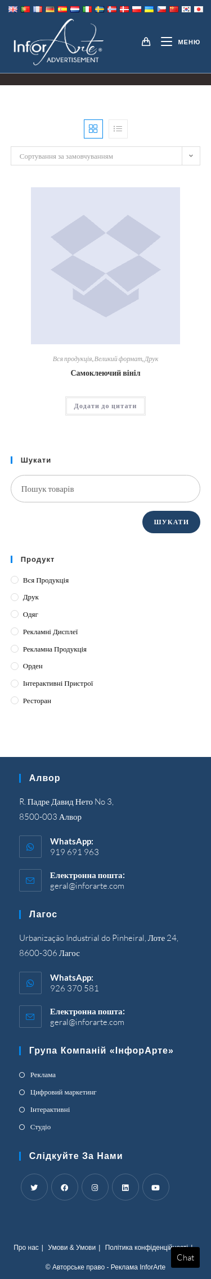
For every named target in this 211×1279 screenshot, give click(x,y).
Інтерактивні (50, 1109)
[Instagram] (95, 1187)
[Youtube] (155, 1187)
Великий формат (118, 358)
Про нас (26, 1248)
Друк (151, 358)
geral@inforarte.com (87, 885)
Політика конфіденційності (146, 1248)
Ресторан (37, 700)
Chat (185, 1257)
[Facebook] (64, 1187)
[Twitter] (34, 1187)
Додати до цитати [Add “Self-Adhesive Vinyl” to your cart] (105, 405)
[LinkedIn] (125, 1187)
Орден (33, 665)
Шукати (171, 522)
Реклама (43, 1074)
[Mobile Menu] (176, 42)
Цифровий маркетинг (63, 1091)
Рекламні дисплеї (50, 631)
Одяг (30, 614)
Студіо (40, 1126)
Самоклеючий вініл (105, 372)
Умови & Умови (72, 1248)
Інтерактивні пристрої (58, 682)
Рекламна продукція (55, 648)
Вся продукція (72, 358)
